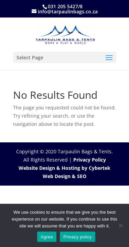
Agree (47, 236)
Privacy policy (77, 236)
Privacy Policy (89, 159)
